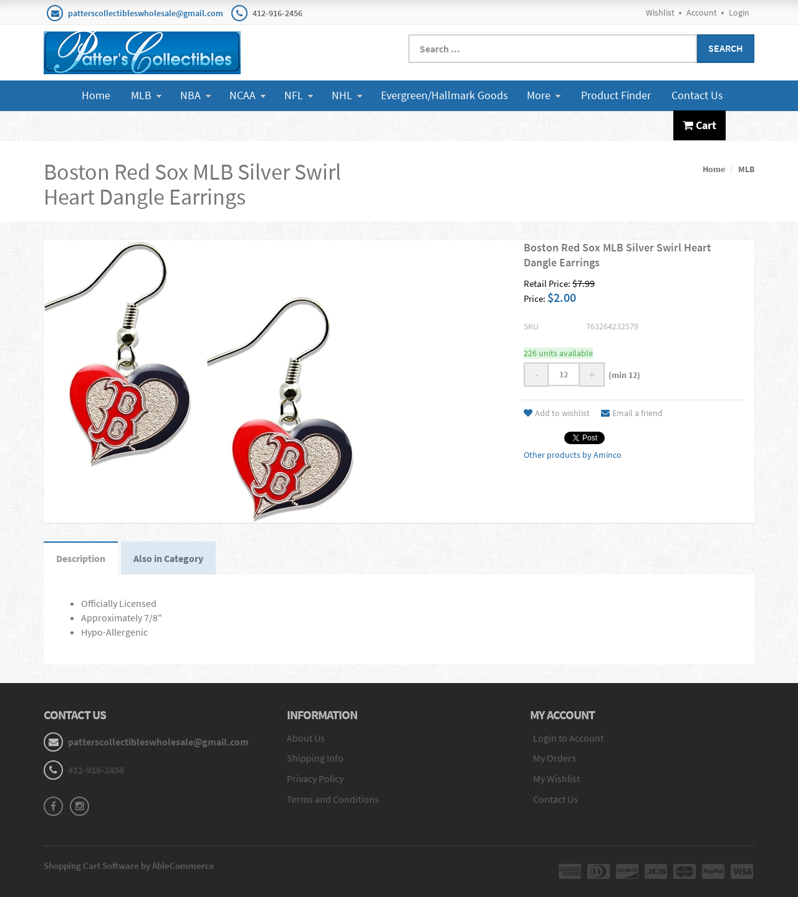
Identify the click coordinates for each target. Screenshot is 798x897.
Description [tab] (80, 558)
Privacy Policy (315, 778)
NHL (347, 95)
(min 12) (622, 375)
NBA (195, 95)
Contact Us (697, 95)
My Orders (554, 758)
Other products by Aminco (573, 454)
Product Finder (616, 95)
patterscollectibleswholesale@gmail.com (145, 13)
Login (739, 12)
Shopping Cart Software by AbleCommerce (129, 865)
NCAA (247, 95)
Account (701, 12)
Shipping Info (315, 758)
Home (96, 95)
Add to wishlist (557, 413)
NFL (298, 95)
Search (725, 48)
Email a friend (632, 413)
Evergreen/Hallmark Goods (444, 95)
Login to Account (568, 738)
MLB (146, 95)
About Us (306, 738)
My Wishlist (556, 778)
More (543, 95)
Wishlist (660, 12)
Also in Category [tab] (168, 558)
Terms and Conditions (333, 799)
